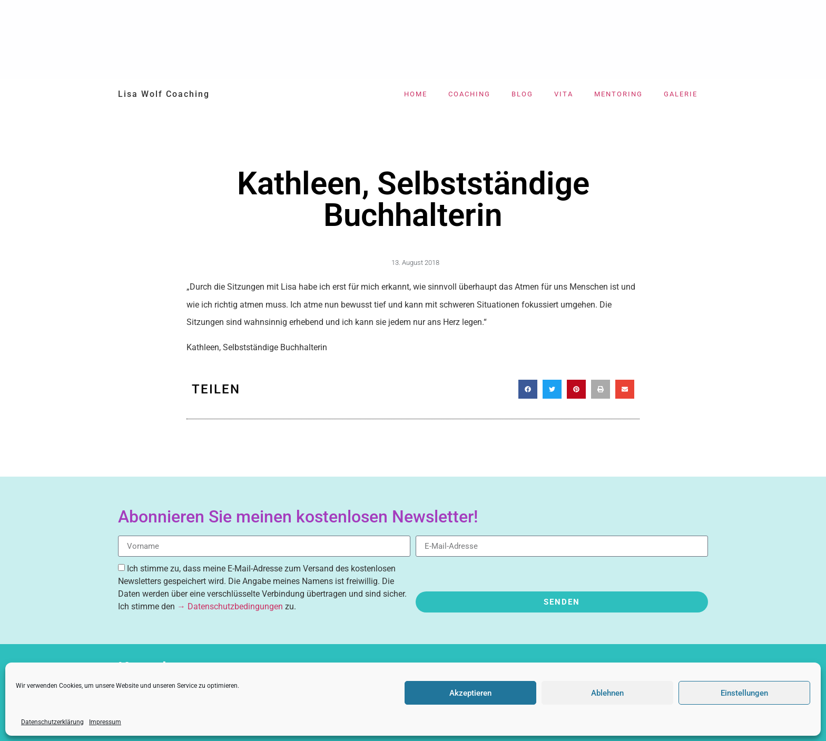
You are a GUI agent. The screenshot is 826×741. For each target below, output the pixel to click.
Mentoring (618, 94)
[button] (527, 389)
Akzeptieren (470, 693)
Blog (522, 94)
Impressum (105, 722)
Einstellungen (744, 693)
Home (415, 94)
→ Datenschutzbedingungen (230, 606)
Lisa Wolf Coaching (164, 94)
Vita (563, 94)
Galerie (680, 94)
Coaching (469, 94)
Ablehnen (607, 693)
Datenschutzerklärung (52, 722)
